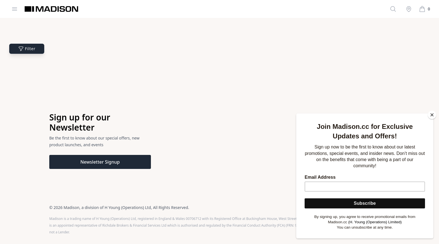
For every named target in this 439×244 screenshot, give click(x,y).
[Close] (432, 115)
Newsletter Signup (100, 162)
